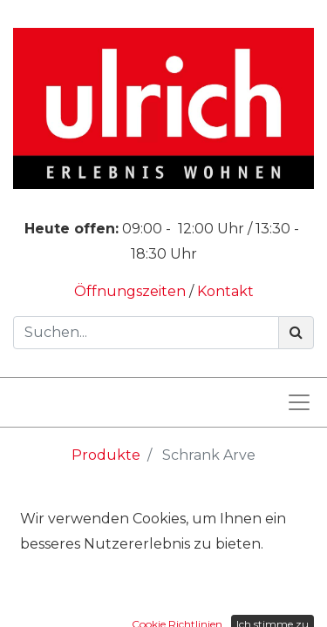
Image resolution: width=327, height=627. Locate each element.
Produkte (106, 455)
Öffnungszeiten (131, 291)
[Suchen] (296, 332)
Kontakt (225, 291)
